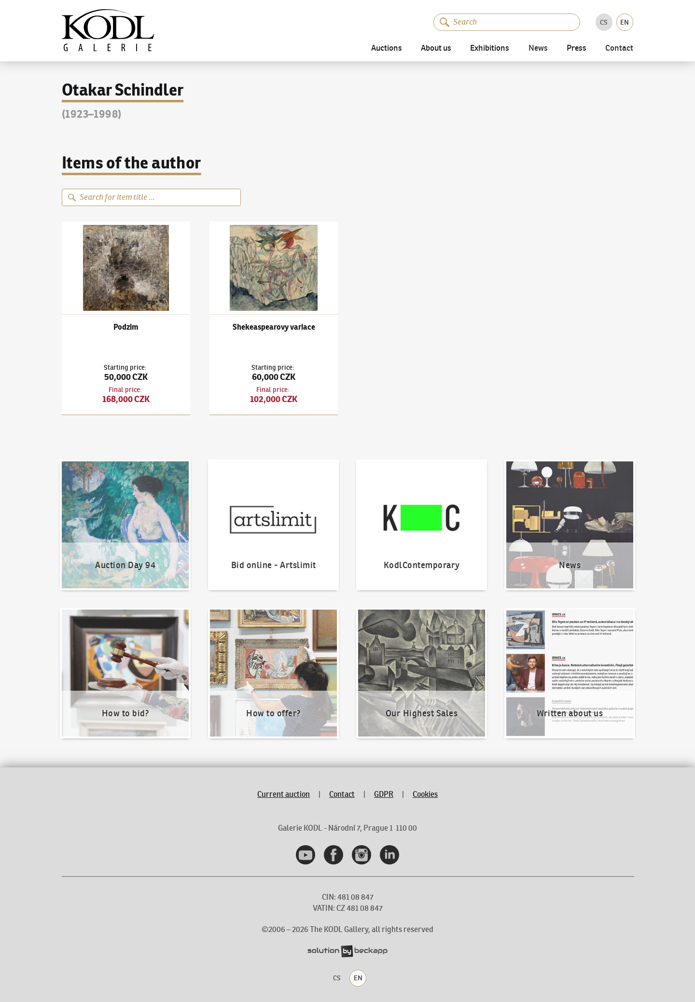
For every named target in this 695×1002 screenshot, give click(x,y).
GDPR (383, 794)
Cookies (425, 794)
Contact (619, 48)
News (538, 48)
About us (436, 48)
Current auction (283, 794)
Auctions (386, 48)
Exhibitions (489, 48)
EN (624, 22)
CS (604, 22)
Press (576, 48)
